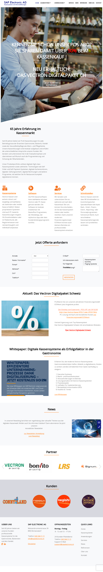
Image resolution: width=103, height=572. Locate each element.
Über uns (91, 3)
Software (32, 193)
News (76, 3)
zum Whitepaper (61, 394)
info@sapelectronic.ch (36, 539)
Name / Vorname (19, 260)
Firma (14, 264)
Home (37, 3)
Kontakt (99, 3)
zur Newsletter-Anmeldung (34, 433)
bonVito (88, 262)
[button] (99, 467)
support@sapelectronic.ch (64, 544)
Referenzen (83, 3)
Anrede (15, 256)
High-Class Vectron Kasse (69, 312)
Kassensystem (90, 259)
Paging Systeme (91, 264)
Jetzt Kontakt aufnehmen (51, 84)
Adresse (15, 269)
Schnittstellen (87, 193)
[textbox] (38, 207)
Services (71, 3)
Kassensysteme (44, 3)
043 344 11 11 (39, 536)
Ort (14, 273)
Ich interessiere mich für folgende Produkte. (70, 260)
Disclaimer (32, 544)
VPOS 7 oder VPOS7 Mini (88, 312)
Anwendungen (59, 3)
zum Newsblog (34, 436)
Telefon (15, 278)
